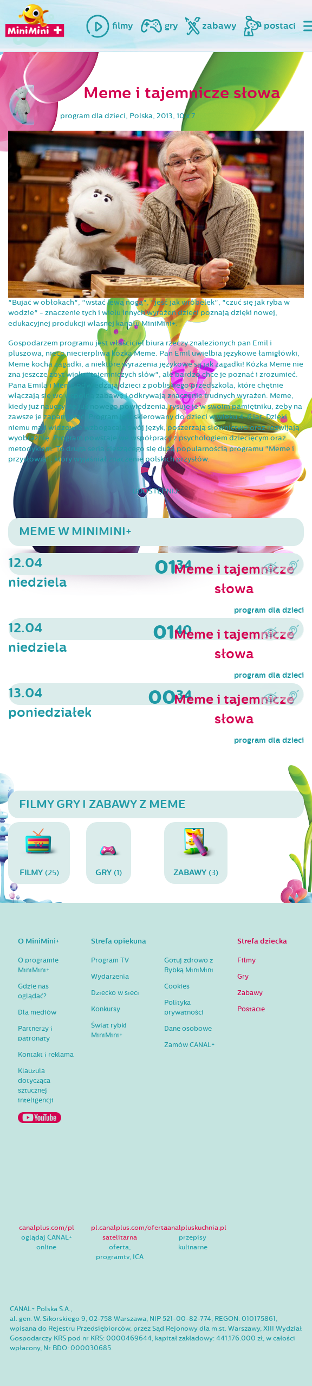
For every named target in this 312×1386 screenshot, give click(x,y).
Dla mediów (37, 1012)
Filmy (246, 960)
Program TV (110, 960)
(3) (195, 852)
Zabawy (250, 993)
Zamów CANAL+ (189, 1045)
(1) (108, 852)
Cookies (177, 986)
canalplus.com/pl (46, 1227)
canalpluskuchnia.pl (195, 1227)
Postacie (251, 1009)
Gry (243, 976)
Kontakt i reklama (46, 1054)
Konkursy (105, 1009)
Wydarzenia (110, 976)
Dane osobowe (188, 1028)
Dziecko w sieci (115, 993)
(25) (39, 852)
